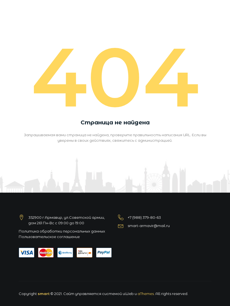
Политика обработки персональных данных (62, 231)
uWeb (128, 293)
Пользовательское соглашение (49, 236)
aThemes (146, 293)
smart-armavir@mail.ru (149, 225)
